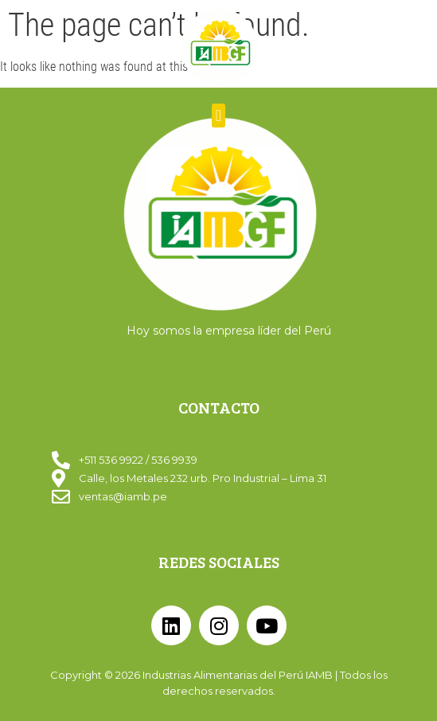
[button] (218, 115)
